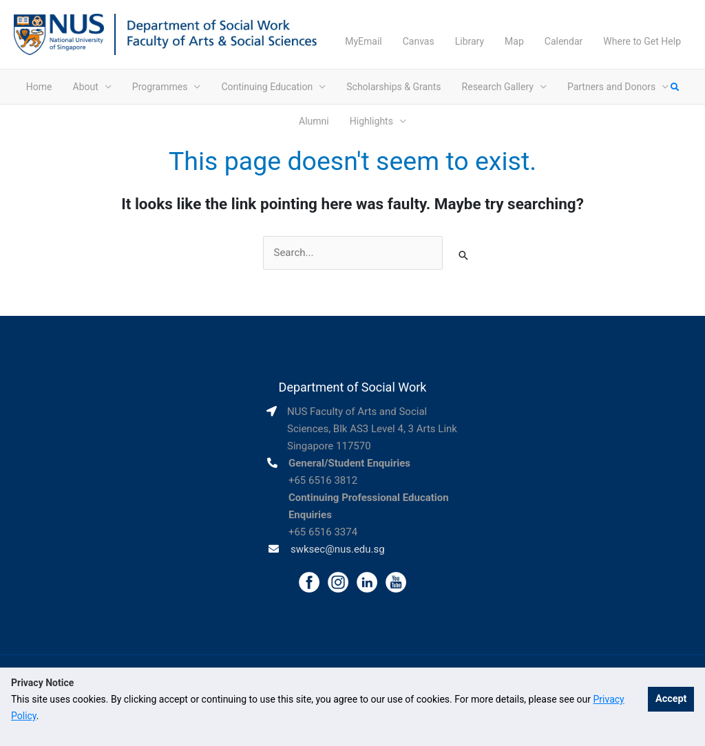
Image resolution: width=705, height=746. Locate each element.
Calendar (564, 41)
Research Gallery (498, 86)
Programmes (160, 86)
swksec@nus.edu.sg (338, 549)
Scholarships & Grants (393, 86)
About (85, 86)
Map (514, 41)
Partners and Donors (611, 86)
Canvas (418, 41)
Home (39, 86)
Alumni (314, 121)
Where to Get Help (642, 41)
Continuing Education (267, 86)
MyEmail (363, 41)
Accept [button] (670, 699)
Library (469, 41)
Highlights (371, 121)
